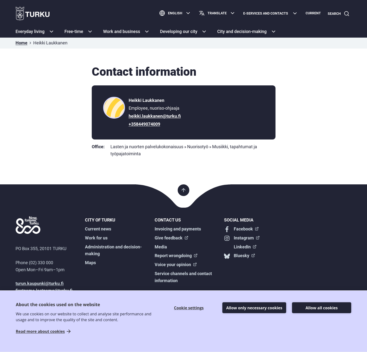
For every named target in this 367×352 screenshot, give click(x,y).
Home (21, 42)
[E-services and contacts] (270, 13)
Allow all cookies (322, 308)
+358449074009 (144, 124)
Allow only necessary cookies (254, 308)
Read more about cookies (40, 331)
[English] (175, 13)
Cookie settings (189, 308)
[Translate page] (217, 13)
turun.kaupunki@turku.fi (40, 283)
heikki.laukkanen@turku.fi (155, 116)
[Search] (338, 13)
